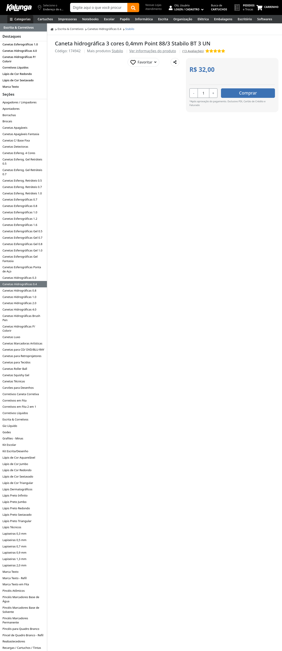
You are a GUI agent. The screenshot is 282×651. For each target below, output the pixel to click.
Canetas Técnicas (13, 381)
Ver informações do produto (152, 50)
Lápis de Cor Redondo (17, 74)
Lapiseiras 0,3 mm (14, 534)
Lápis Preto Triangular (17, 521)
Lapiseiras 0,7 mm (14, 546)
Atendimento (153, 9)
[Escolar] (109, 19)
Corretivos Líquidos (15, 67)
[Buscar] (133, 7)
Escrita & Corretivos (15, 419)
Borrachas (9, 115)
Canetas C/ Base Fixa (16, 140)
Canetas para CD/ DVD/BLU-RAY (23, 350)
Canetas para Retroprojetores (21, 356)
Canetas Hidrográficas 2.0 (19, 303)
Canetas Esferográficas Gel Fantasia (20, 259)
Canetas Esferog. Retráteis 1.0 (22, 193)
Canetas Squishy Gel (15, 375)
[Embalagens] (223, 19)
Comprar (249, 93)
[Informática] (144, 19)
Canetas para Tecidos (16, 362)
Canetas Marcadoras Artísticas (22, 343)
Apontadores (11, 109)
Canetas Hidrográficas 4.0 (19, 51)
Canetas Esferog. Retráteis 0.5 (22, 180)
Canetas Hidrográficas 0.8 (19, 290)
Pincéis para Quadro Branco (20, 629)
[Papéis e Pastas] (124, 19)
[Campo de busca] (99, 7)
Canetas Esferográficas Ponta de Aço (21, 269)
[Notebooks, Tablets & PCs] (90, 19)
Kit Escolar (9, 445)
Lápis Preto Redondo (16, 508)
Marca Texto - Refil (14, 578)
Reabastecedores (13, 641)
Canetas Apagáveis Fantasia (20, 134)
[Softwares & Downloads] (265, 19)
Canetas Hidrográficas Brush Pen (21, 318)
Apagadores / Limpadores (19, 102)
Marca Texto (10, 87)
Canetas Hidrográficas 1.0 (19, 297)
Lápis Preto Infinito (15, 495)
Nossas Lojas (153, 5)
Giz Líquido (9, 426)
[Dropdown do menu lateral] (23, 27)
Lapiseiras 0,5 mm (14, 540)
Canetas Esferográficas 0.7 (19, 199)
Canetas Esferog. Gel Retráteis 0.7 (22, 172)
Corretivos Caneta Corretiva (20, 394)
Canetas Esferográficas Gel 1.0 (22, 250)
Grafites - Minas (12, 438)
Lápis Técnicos (11, 527)
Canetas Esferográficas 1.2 (19, 219)
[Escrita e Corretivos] (163, 19)
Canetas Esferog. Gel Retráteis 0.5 (22, 161)
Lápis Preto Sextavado (17, 515)
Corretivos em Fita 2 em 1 (19, 407)
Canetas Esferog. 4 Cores (18, 153)
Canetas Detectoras (15, 147)
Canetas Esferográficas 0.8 (19, 206)
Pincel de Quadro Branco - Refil (22, 635)
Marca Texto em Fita (15, 584)
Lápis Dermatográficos (17, 489)
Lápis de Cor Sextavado (18, 80)
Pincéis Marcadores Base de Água (20, 599)
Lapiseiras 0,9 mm (14, 552)
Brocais (7, 121)
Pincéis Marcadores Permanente (15, 620)
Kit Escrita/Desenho (15, 451)
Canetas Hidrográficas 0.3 (19, 278)
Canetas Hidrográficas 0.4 (19, 284)
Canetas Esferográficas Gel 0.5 (22, 231)
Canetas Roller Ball (14, 369)
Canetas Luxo (11, 337)
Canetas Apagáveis (14, 128)
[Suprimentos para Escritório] (245, 19)
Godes (6, 432)
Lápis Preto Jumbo (14, 502)
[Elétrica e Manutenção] (203, 19)
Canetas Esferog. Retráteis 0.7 (22, 187)
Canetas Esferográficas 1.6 (19, 225)
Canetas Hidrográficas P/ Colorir (19, 59)
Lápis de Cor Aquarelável (18, 457)
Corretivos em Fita (14, 400)
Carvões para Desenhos (18, 388)
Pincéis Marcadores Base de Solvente (20, 610)
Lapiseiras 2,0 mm (14, 565)
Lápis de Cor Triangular (17, 483)
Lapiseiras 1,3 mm (14, 559)
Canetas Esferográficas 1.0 (20, 44)
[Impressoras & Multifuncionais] (68, 19)
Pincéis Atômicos (13, 591)
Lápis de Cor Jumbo (15, 464)
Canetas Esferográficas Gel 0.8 (22, 244)
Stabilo (129, 29)
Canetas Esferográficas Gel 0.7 (22, 238)
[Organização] (183, 19)
